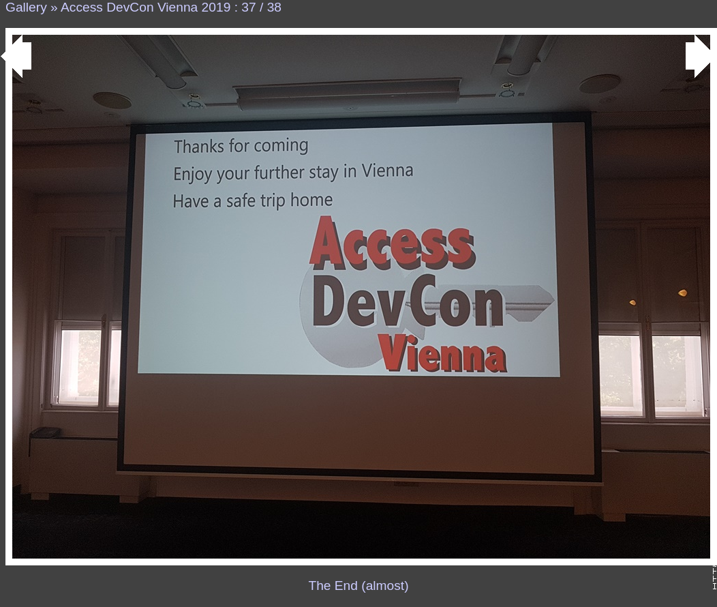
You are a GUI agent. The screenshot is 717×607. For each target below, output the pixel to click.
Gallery (26, 7)
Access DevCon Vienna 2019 (145, 7)
